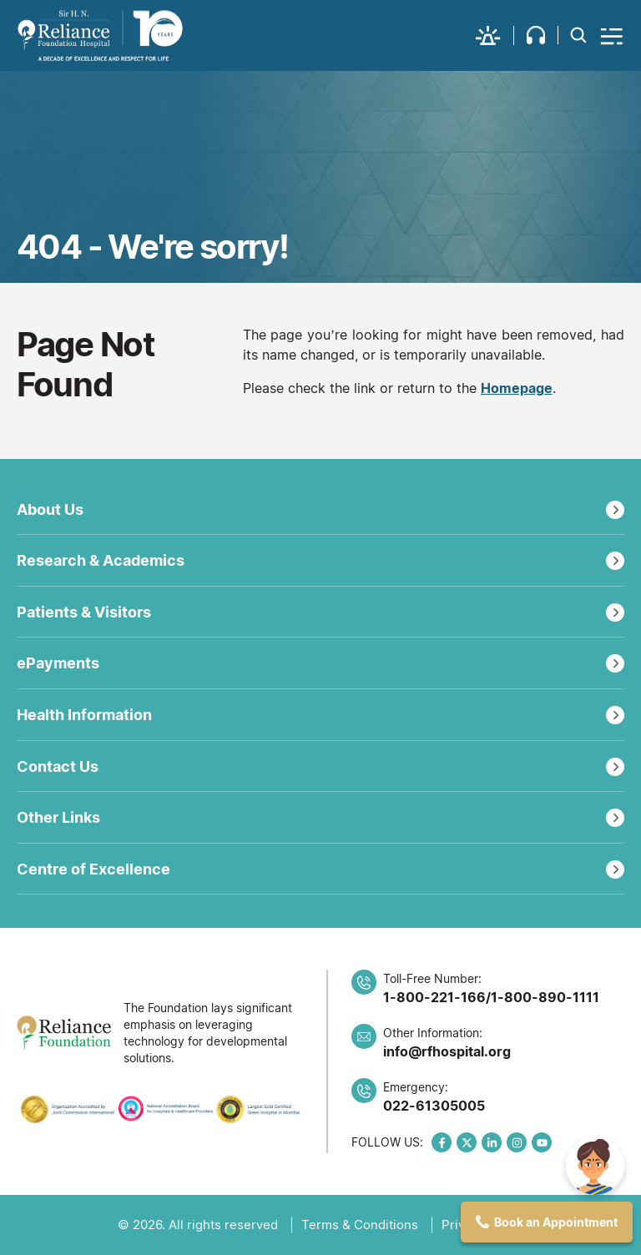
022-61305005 (434, 1105)
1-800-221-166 (434, 997)
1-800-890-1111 (545, 997)
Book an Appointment (556, 1222)
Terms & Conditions (359, 1224)
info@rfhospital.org (447, 1051)
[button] (495, 35)
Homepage (517, 388)
